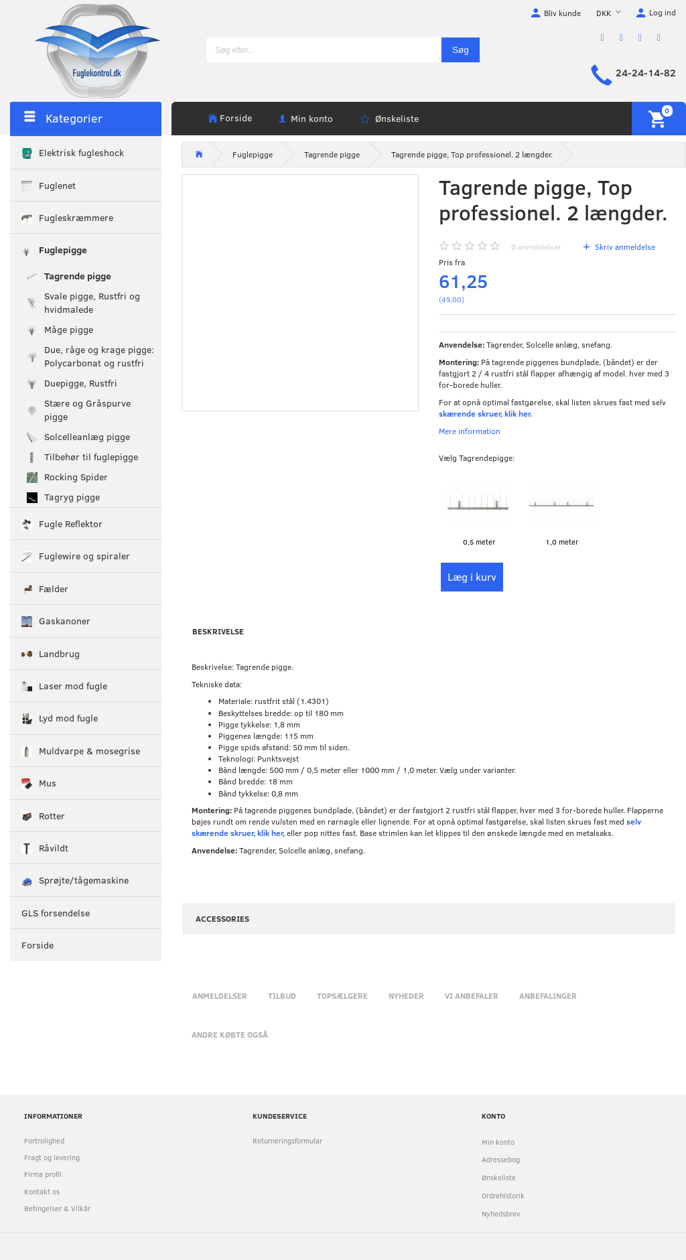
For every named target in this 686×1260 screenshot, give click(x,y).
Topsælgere (342, 995)
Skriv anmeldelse (624, 246)
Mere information (469, 430)
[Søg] (460, 50)
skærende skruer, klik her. (485, 413)
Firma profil (43, 1174)
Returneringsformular (287, 1140)
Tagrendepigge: (476, 457)
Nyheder (406, 995)
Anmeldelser (219, 995)
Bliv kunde (562, 12)
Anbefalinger (548, 995)
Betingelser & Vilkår (57, 1208)
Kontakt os (42, 1191)
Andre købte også (230, 1034)
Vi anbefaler (471, 995)
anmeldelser (536, 246)
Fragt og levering (52, 1157)
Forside (236, 117)
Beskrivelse (218, 631)
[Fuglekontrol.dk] (87, 50)
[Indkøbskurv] (659, 118)
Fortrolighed (44, 1140)
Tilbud (282, 995)
